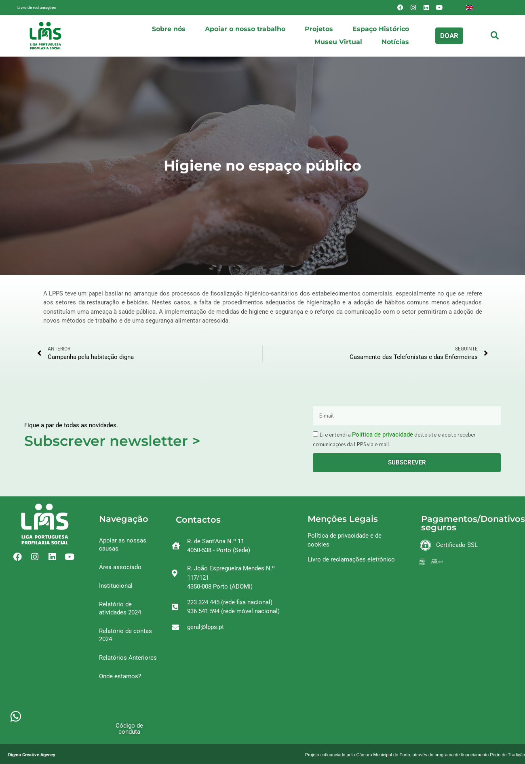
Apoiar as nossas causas (122, 544)
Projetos (319, 29)
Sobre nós (169, 29)
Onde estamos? (120, 676)
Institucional (116, 585)
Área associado (120, 567)
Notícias (395, 42)
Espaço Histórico (380, 29)
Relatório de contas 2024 (125, 635)
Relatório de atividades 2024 (120, 608)
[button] (449, 35)
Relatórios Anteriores (128, 657)
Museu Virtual (338, 42)
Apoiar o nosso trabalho (245, 29)
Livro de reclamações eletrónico (351, 559)
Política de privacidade (382, 434)
